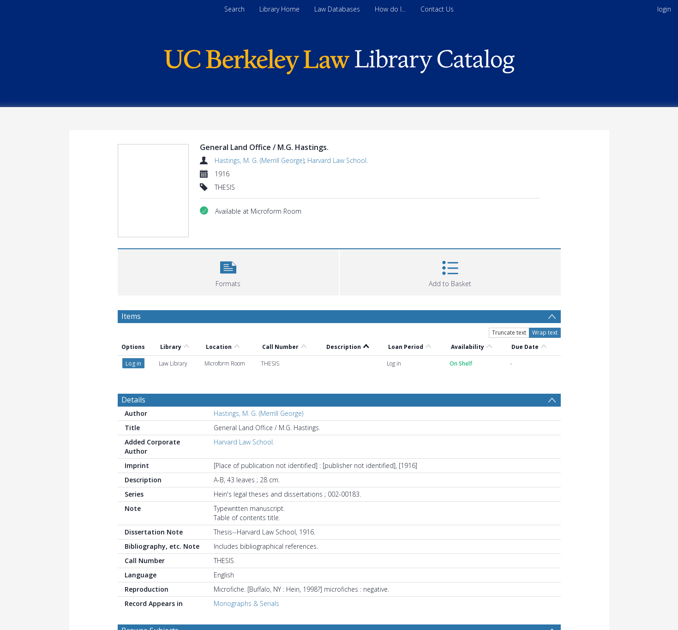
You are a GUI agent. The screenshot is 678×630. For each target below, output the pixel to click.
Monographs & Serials (246, 603)
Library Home (279, 9)
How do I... (390, 9)
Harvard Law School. (337, 160)
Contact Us (437, 9)
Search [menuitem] (234, 9)
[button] (228, 271)
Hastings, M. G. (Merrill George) (259, 160)
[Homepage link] (339, 59)
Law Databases (337, 9)
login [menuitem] (664, 9)
